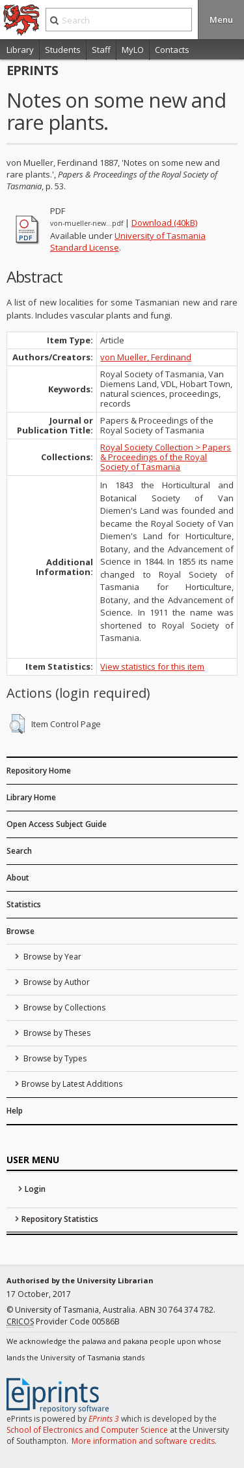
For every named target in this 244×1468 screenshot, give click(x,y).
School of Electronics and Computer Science (87, 1429)
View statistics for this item (152, 666)
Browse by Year (51, 956)
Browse (20, 931)
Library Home (31, 797)
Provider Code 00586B (63, 1322)
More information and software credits (143, 1440)
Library (20, 49)
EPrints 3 (103, 1418)
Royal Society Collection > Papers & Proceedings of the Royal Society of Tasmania (165, 457)
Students (63, 49)
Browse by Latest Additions (71, 1083)
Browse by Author (55, 982)
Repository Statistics (59, 1219)
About (18, 877)
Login (35, 1189)
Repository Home (39, 770)
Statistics (24, 904)
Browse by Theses (55, 1033)
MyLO (133, 49)
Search (19, 850)
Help (15, 1110)
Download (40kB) (164, 222)
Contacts (172, 49)
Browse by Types (54, 1058)
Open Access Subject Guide (57, 824)
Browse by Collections (63, 1007)
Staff (101, 49)
